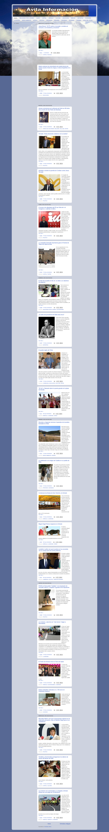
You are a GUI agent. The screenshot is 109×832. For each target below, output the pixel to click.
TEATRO (49, 274)
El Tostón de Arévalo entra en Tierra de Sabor (51, 661)
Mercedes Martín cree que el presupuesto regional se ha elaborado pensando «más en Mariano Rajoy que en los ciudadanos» (54, 720)
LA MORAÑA (17, 20)
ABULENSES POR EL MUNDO (26, 18)
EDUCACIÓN (66, 18)
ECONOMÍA (88, 18)
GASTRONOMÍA (60, 309)
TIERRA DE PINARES (58, 579)
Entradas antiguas (65, 823)
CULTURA (58, 18)
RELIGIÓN (56, 20)
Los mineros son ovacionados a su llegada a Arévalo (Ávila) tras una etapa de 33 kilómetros (53, 791)
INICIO (15, 18)
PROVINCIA (49, 20)
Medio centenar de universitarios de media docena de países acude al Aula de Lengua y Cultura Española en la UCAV (54, 68)
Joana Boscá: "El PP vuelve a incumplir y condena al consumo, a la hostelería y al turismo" (53, 27)
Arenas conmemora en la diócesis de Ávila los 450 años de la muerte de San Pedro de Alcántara (54, 109)
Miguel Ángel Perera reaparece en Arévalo (50, 524)
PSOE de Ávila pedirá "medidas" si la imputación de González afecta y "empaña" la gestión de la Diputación (54, 586)
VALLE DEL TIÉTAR (88, 20)
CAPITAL (44, 18)
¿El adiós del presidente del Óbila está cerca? (51, 314)
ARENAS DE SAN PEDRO (48, 128)
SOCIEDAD (64, 20)
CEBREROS (45, 579)
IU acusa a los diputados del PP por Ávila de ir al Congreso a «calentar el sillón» (52, 208)
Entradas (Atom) (47, 826)
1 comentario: (46, 52)
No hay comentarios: (47, 93)
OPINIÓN (54, 455)
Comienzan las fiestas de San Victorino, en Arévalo (53, 493)
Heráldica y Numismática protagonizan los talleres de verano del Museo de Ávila (53, 757)
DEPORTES (80, 18)
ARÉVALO (51, 18)
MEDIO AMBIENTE (26, 20)
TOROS (55, 415)
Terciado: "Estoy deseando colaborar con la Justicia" (53, 134)
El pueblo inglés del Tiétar (46, 350)
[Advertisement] (55, 60)
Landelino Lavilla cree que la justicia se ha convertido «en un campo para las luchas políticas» (53, 549)
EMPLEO (73, 18)
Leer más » (41, 50)
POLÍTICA (41, 20)
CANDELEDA (46, 383)
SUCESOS (71, 20)
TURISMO (78, 20)
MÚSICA (35, 20)
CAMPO (38, 18)
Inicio (49, 823)
